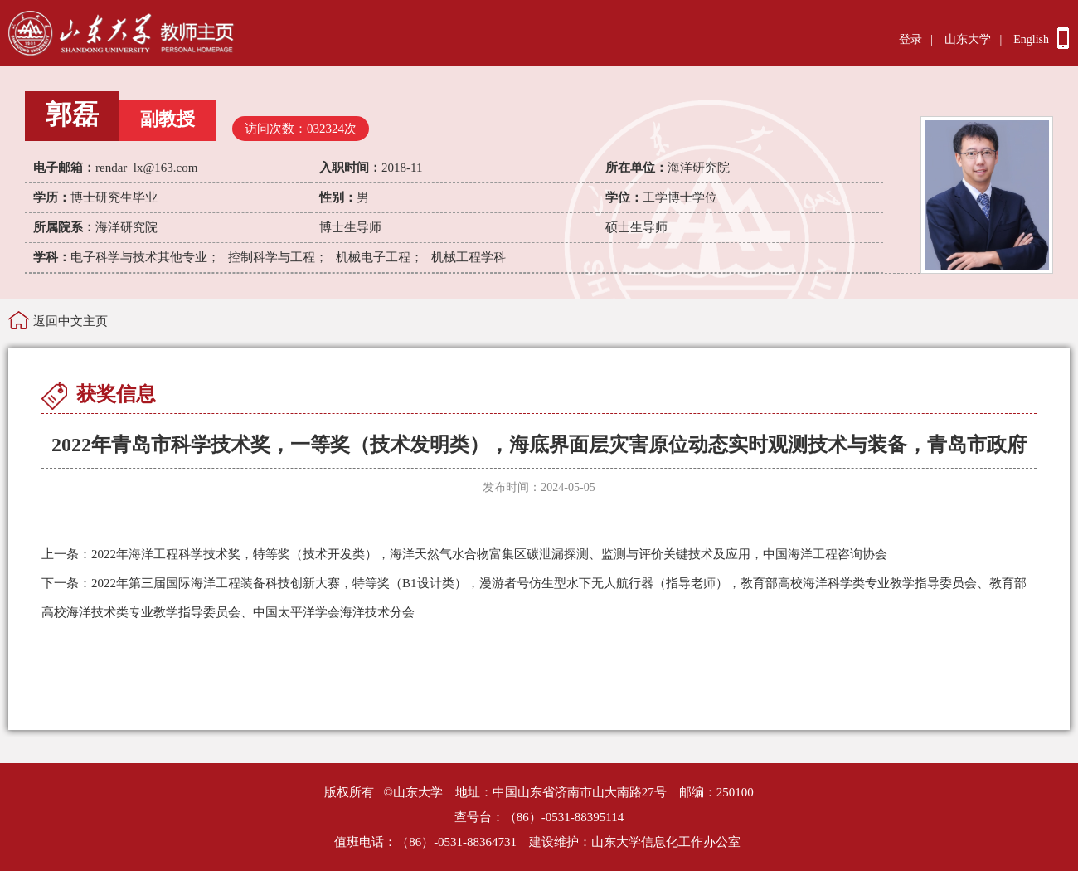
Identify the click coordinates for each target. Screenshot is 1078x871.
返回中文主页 (70, 321)
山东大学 (967, 39)
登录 (910, 39)
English (1031, 39)
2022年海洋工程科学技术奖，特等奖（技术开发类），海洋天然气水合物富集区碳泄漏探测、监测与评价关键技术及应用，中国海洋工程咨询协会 (464, 554)
